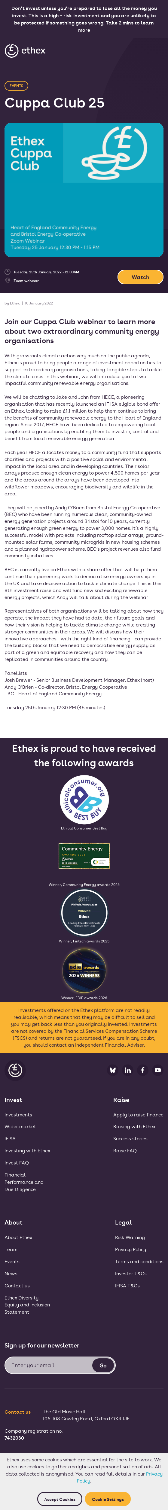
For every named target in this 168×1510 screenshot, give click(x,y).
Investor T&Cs (131, 1273)
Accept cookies (59, 1499)
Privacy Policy (130, 1249)
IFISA (10, 1138)
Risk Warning (130, 1237)
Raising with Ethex (134, 1126)
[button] (157, 50)
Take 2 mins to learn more (116, 26)
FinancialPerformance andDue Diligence (24, 1182)
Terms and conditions (139, 1261)
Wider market (20, 1126)
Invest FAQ (17, 1162)
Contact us (17, 1285)
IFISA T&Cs (127, 1285)
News (11, 1273)
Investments (18, 1114)
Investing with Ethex (27, 1150)
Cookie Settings (108, 1499)
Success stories (130, 1138)
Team (11, 1249)
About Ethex (18, 1237)
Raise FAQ (125, 1150)
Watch (140, 277)
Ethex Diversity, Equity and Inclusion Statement (27, 1304)
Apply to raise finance (138, 1114)
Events (12, 1261)
